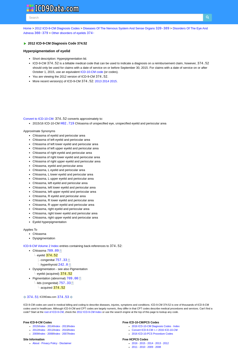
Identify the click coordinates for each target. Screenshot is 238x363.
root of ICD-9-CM (54, 314)
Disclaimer (65, 345)
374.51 (33, 299)
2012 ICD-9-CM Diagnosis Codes (57, 28)
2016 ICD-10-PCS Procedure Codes (152, 335)
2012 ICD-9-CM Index (89, 314)
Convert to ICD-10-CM (38, 119)
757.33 (61, 261)
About (36, 345)
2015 (113, 82)
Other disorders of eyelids (73, 33)
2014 (105, 82)
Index (42, 328)
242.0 (63, 266)
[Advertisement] (106, 100)
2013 (98, 82)
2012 (35, 332)
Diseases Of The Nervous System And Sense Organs (126, 28)
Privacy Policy (49, 345)
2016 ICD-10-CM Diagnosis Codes (151, 328)
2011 (50, 332)
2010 (65, 332)
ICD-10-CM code (91, 72)
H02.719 (67, 124)
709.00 (72, 280)
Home (27, 28)
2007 (65, 335)
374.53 (63, 299)
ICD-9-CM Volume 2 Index (41, 247)
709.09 (53, 252)
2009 (35, 335)
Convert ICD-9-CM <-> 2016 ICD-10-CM (155, 332)
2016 (134, 345)
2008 (50, 335)
